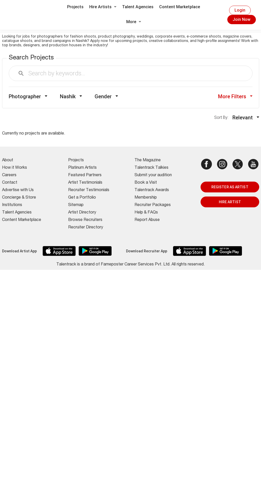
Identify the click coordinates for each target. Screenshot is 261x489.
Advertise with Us (18, 190)
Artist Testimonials (85, 183)
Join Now (241, 19)
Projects (75, 6)
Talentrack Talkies (151, 168)
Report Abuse (147, 220)
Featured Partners (85, 175)
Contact (9, 183)
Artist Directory (82, 213)
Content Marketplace (179, 6)
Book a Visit (145, 183)
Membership (145, 198)
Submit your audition (153, 175)
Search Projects (31, 58)
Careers (9, 175)
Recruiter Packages (152, 205)
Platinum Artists (82, 168)
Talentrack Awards (151, 190)
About (7, 160)
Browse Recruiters (85, 220)
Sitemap (76, 205)
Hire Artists (102, 6)
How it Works (14, 168)
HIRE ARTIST (230, 202)
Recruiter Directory (85, 228)
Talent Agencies (138, 6)
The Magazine (147, 160)
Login (240, 10)
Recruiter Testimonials (88, 190)
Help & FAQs (146, 213)
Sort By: (222, 117)
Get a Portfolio (82, 198)
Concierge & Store (19, 198)
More (133, 21)
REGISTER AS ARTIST (229, 187)
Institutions (12, 205)
